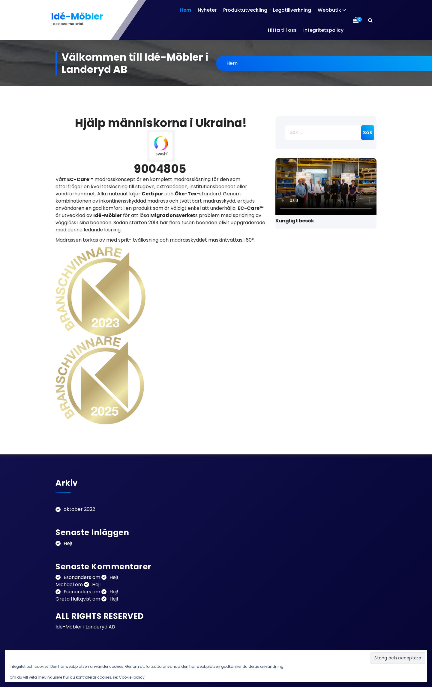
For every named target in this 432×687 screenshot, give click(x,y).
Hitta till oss (282, 30)
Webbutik (329, 10)
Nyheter (207, 10)
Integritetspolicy (323, 30)
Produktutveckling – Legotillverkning (267, 10)
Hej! (68, 543)
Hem (185, 10)
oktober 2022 (79, 509)
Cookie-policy (132, 677)
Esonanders (77, 577)
